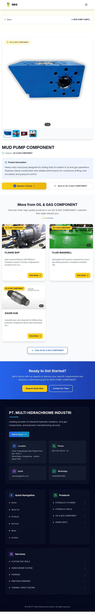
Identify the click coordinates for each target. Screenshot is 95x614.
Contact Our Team (61, 389)
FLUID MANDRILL (62, 253)
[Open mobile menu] (86, 4)
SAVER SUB (11, 313)
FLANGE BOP (12, 253)
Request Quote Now (34, 389)
